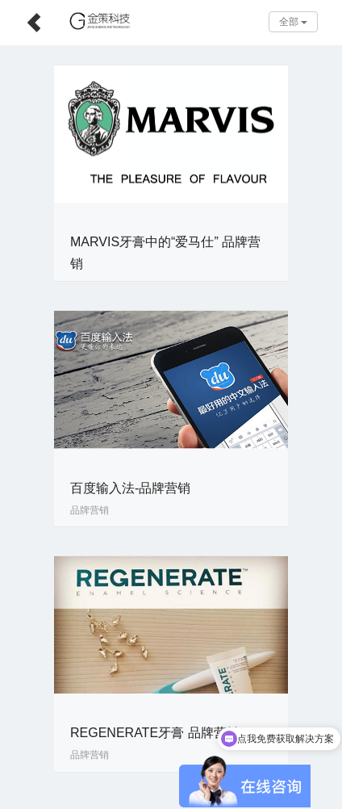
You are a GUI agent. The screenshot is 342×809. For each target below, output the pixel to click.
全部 (293, 21)
